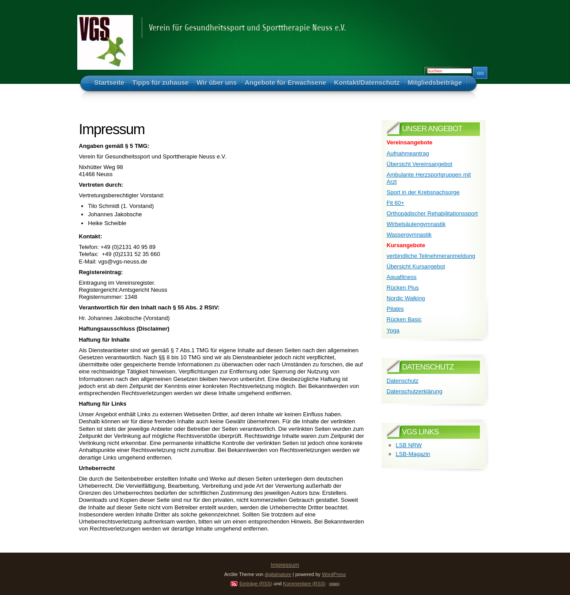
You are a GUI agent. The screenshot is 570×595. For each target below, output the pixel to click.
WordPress (334, 574)
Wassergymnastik (409, 234)
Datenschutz (403, 380)
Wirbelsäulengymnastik (416, 224)
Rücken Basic (404, 319)
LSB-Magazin (413, 454)
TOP (334, 584)
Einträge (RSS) (255, 583)
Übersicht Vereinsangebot (420, 164)
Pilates (395, 308)
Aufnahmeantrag (408, 153)
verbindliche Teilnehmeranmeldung (431, 255)
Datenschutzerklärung (414, 391)
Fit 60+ (395, 203)
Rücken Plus (403, 287)
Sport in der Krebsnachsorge (423, 192)
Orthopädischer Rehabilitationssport (432, 213)
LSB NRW (409, 445)
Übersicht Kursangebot (416, 266)
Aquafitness (402, 277)
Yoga (393, 330)
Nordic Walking (406, 298)
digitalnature (278, 574)
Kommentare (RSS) (304, 583)
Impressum (285, 564)
